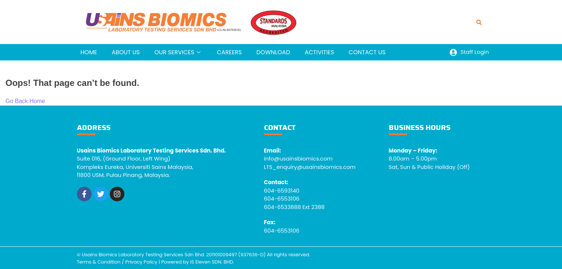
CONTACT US (367, 52)
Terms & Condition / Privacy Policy (117, 261)
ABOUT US (126, 52)
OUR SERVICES (178, 52)
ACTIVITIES (319, 52)
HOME (89, 52)
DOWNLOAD (273, 52)
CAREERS (229, 52)
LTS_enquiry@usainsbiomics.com (310, 167)
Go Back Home (25, 101)
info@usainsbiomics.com (298, 158)
